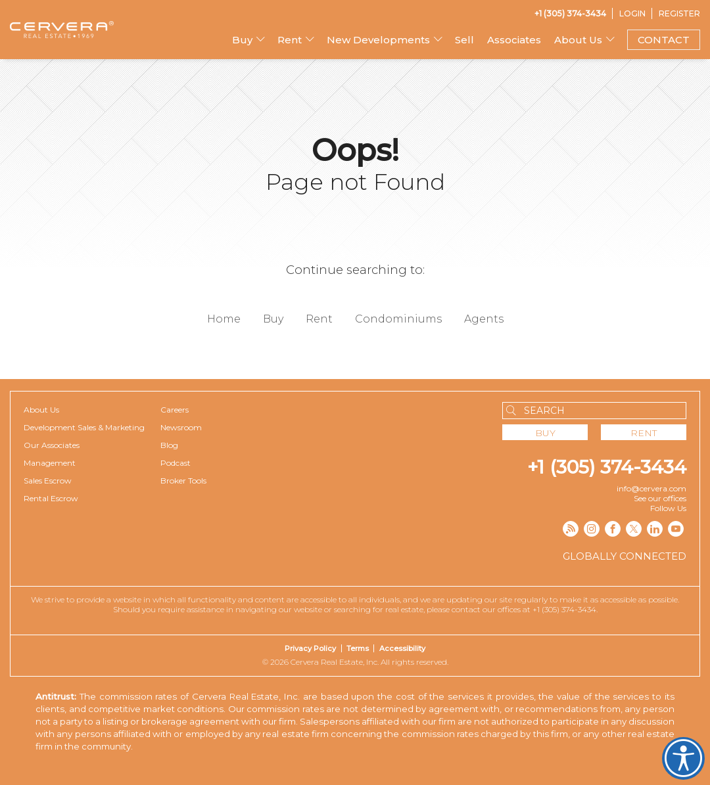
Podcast (175, 463)
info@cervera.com (651, 488)
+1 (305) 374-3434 (606, 467)
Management (50, 463)
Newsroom (181, 427)
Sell (464, 40)
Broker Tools (183, 480)
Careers (174, 410)
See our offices (660, 498)
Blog (169, 445)
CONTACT (664, 40)
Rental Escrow (51, 498)
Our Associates (52, 445)
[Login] (632, 13)
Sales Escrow (48, 480)
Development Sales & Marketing (84, 427)
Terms (357, 648)
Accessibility (402, 648)
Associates (514, 40)
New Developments (378, 40)
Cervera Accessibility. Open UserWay (683, 758)
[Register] (679, 13)
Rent (289, 40)
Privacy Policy (310, 648)
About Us (578, 40)
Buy (242, 40)
